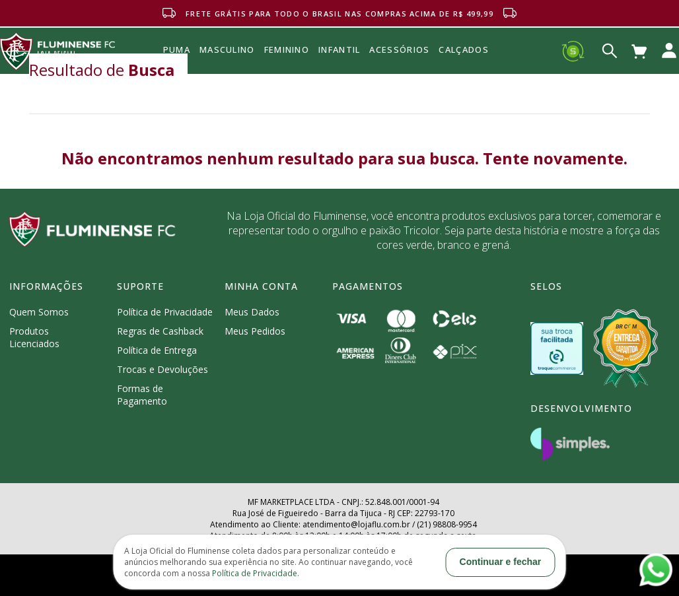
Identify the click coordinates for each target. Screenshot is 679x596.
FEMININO (286, 49)
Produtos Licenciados (34, 337)
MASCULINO (227, 49)
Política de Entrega (157, 350)
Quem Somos (39, 312)
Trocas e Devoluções (162, 369)
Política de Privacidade (165, 312)
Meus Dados (252, 312)
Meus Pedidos (255, 331)
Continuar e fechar (501, 561)
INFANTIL (339, 49)
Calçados (463, 49)
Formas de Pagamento (142, 394)
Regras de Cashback (160, 331)
